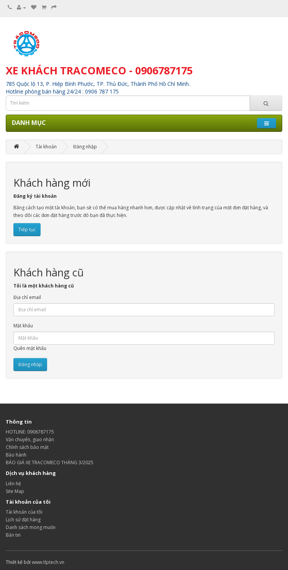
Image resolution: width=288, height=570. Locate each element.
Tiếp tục (27, 229)
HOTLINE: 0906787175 (30, 432)
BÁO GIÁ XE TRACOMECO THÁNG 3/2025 (49, 462)
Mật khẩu (23, 325)
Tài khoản (46, 146)
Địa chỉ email (27, 297)
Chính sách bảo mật (27, 447)
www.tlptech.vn (48, 562)
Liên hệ (13, 483)
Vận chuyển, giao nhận (30, 439)
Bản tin (13, 535)
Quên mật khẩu (29, 348)
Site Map (15, 491)
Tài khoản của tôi (24, 512)
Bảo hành (16, 455)
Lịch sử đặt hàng (23, 519)
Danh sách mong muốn (31, 527)
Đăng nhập (85, 146)
